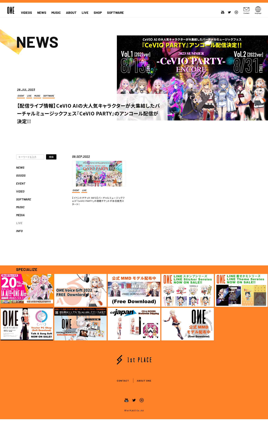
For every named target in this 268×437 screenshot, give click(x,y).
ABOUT (71, 12)
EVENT (21, 95)
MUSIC (56, 12)
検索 (51, 157)
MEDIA (20, 215)
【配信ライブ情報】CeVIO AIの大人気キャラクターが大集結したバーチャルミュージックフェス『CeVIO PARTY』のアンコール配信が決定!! (88, 113)
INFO (19, 231)
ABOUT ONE (144, 380)
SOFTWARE (115, 12)
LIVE (85, 12)
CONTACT (123, 380)
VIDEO (20, 191)
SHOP (98, 12)
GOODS (20, 175)
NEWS (41, 12)
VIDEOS (26, 12)
